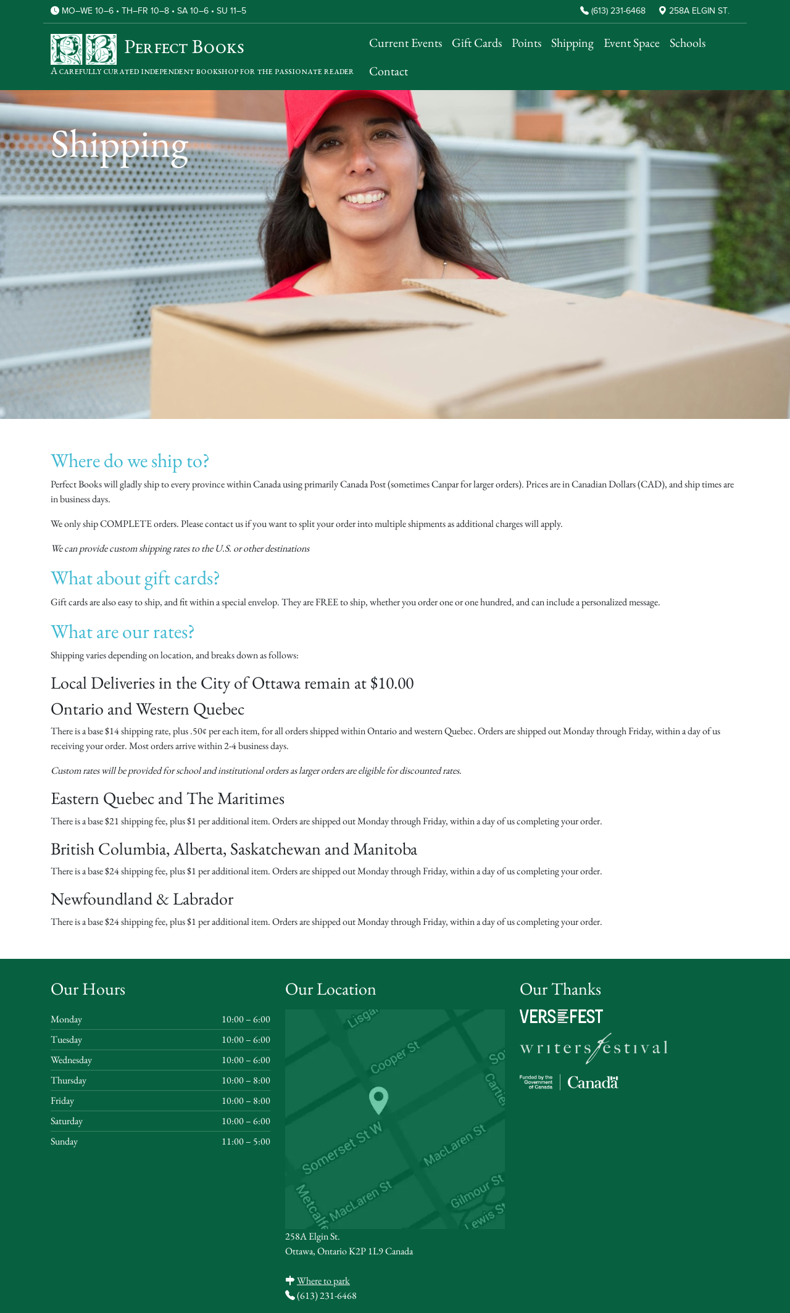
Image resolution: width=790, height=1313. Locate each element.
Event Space (632, 43)
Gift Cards (477, 43)
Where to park (323, 1280)
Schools (687, 43)
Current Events (405, 43)
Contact (388, 71)
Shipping (572, 43)
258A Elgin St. (699, 11)
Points (526, 43)
